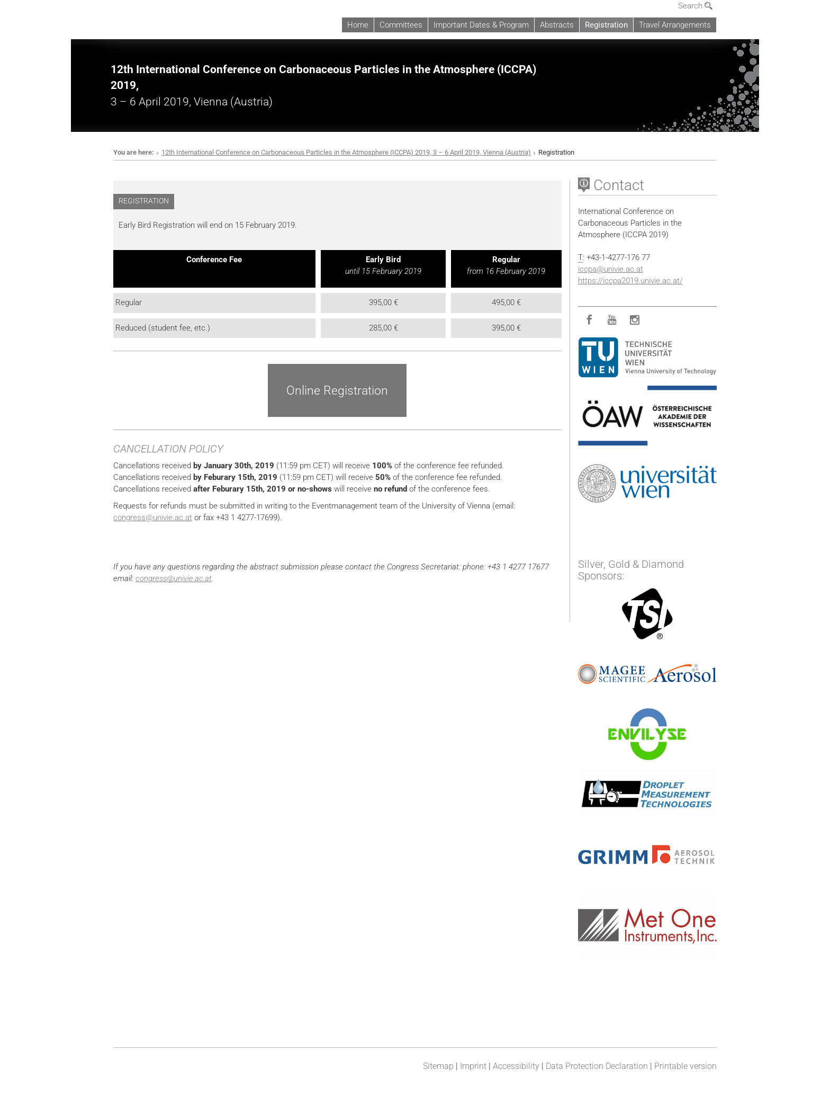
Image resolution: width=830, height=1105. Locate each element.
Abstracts (557, 25)
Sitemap (438, 1066)
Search (695, 6)
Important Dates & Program (481, 25)
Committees (401, 25)
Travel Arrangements (675, 25)
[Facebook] (589, 320)
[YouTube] (612, 320)
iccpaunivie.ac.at (610, 269)
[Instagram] (635, 320)
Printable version (685, 1066)
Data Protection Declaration (597, 1066)
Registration (606, 25)
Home (357, 25)
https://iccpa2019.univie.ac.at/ (630, 281)
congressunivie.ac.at (152, 517)
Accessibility (516, 1066)
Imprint (473, 1066)
